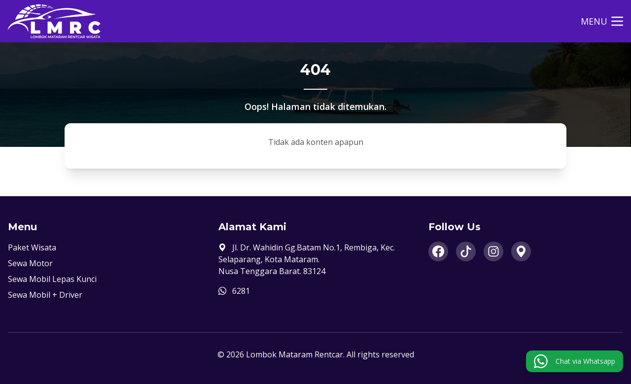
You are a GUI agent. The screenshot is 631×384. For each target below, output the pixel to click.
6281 (241, 290)
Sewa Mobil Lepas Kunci (52, 279)
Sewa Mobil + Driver (45, 294)
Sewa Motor (30, 263)
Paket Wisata (32, 247)
